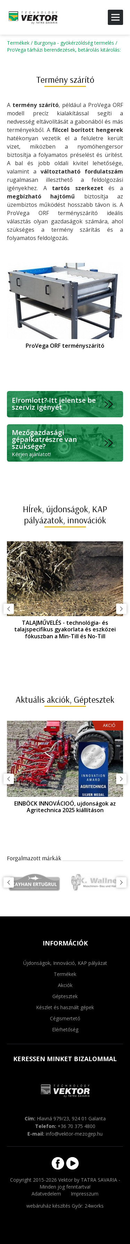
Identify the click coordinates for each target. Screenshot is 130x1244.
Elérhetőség (65, 1029)
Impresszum (84, 1193)
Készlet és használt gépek (65, 1007)
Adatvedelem (46, 1193)
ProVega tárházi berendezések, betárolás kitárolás (63, 49)
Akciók (65, 985)
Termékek (18, 42)
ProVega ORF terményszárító (65, 345)
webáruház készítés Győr (54, 1205)
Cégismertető (65, 1018)
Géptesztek (65, 996)
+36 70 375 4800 (76, 1126)
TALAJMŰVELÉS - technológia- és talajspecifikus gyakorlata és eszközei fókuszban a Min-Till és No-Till (65, 629)
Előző (8, 609)
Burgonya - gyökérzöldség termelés (74, 42)
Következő (121, 609)
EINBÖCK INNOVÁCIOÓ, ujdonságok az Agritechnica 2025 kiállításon (65, 807)
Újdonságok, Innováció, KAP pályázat (65, 963)
